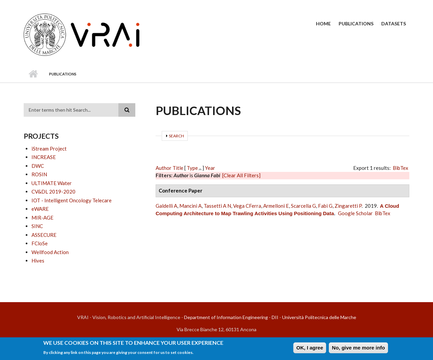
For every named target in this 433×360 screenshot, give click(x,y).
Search (176, 135)
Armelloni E (276, 206)
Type (192, 168)
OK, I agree (309, 349)
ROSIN (39, 174)
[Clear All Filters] (241, 175)
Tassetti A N (217, 206)
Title (178, 168)
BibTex (400, 168)
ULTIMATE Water (51, 183)
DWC (37, 166)
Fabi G (325, 206)
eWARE (40, 209)
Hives (37, 260)
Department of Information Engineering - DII (231, 317)
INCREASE (43, 157)
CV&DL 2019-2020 (53, 191)
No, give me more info (358, 349)
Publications (356, 23)
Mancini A (190, 206)
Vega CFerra (247, 206)
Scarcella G (303, 206)
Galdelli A (166, 206)
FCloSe (39, 243)
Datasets (393, 23)
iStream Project (49, 148)
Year (210, 168)
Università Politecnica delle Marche (319, 317)
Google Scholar (355, 213)
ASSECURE (43, 235)
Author (164, 168)
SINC (37, 226)
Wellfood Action (50, 252)
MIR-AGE (42, 218)
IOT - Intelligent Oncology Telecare (71, 200)
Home (323, 23)
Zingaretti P (348, 206)
